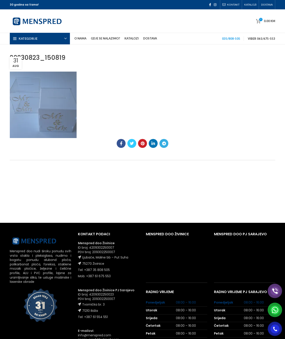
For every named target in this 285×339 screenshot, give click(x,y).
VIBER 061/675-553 (261, 38)
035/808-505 (231, 38)
